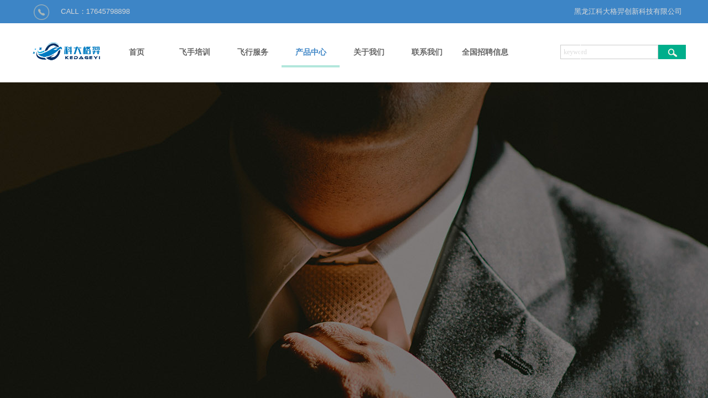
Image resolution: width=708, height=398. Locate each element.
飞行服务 (252, 52)
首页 (136, 52)
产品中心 (310, 52)
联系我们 (427, 52)
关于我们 (368, 52)
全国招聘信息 (485, 52)
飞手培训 (194, 52)
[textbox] (609, 52)
